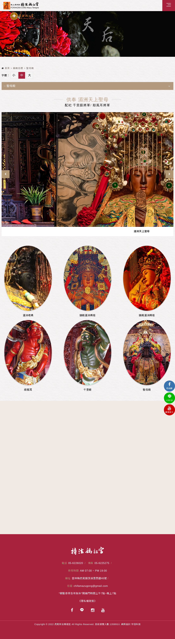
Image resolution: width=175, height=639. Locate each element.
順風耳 (54, 231)
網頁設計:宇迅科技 (131, 624)
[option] (87, 34)
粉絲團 (169, 386)
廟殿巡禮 (18, 68)
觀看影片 (169, 409)
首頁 (6, 68)
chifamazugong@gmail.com (91, 586)
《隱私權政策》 (87, 601)
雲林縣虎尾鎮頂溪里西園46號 (89, 578)
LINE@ (169, 397)
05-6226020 (75, 563)
